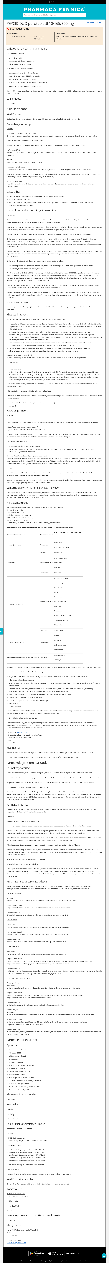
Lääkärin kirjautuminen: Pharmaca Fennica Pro (65, 2)
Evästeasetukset (84, 1261)
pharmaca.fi (73, 1261)
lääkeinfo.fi (32, 2)
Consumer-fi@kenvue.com (16, 1243)
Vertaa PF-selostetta (94, 22)
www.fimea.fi (22, 732)
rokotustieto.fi (43, 2)
